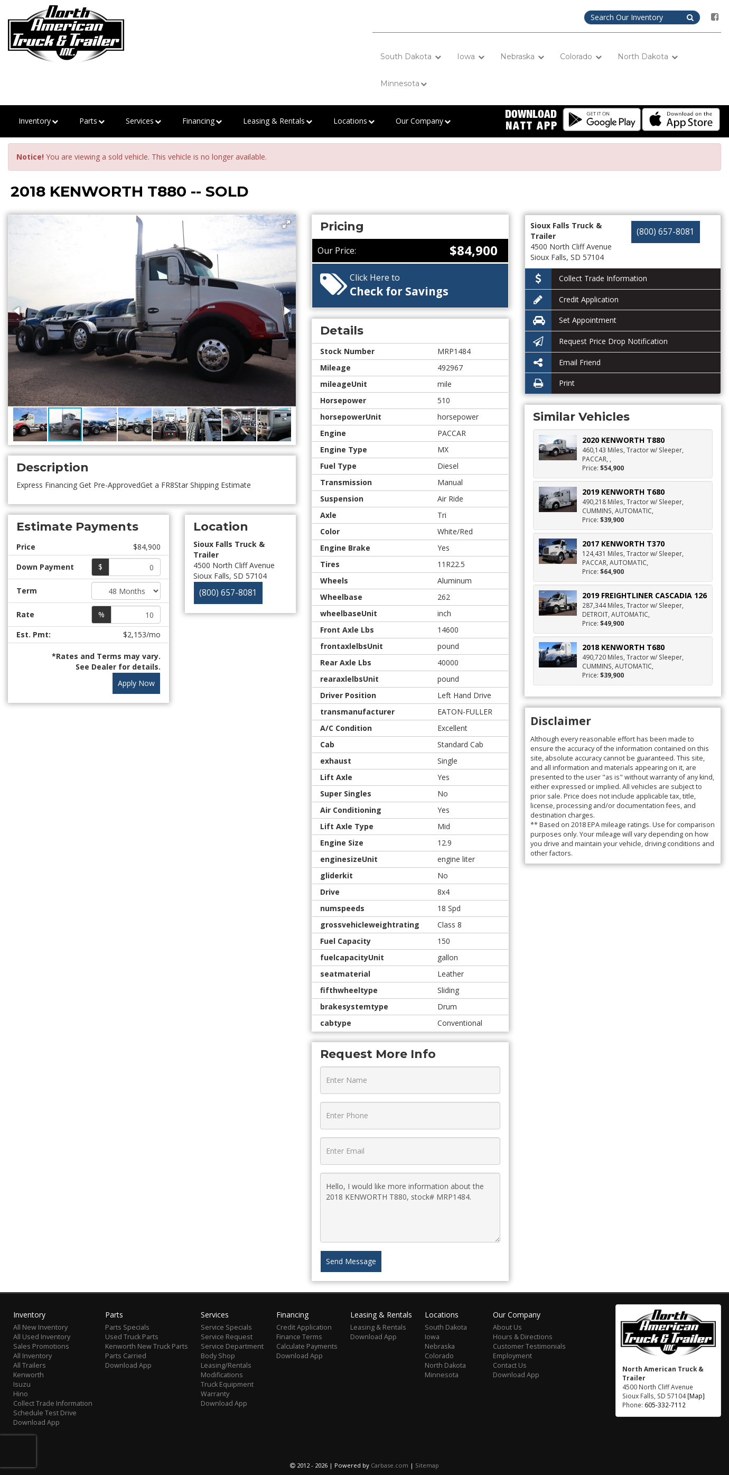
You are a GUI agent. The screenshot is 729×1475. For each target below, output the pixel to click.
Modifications (222, 1374)
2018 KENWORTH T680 (623, 647)
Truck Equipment (227, 1384)
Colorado (581, 56)
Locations (354, 121)
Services (143, 121)
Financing (202, 121)
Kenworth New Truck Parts (146, 1346)
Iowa (470, 56)
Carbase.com (389, 1465)
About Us (507, 1327)
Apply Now (136, 683)
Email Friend (563, 362)
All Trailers (29, 1365)
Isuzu (22, 1384)
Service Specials (226, 1327)
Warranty (215, 1393)
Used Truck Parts (131, 1336)
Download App (36, 1422)
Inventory (38, 121)
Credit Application (572, 300)
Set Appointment (570, 320)
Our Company (423, 121)
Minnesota (403, 83)
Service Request (227, 1336)
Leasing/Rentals (226, 1365)
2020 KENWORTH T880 (623, 440)
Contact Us (510, 1365)
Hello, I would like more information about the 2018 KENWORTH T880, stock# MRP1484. (410, 1207)
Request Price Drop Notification (596, 341)
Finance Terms (299, 1336)
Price (25, 547)
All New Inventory (40, 1327)
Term (26, 591)
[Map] (696, 1395)
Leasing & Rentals (277, 121)
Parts (92, 121)
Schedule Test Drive (45, 1412)
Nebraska (522, 56)
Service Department (232, 1346)
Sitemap (427, 1465)
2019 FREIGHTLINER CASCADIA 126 (644, 595)
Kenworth (28, 1374)
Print (550, 383)
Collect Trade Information (586, 278)
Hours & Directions (523, 1336)
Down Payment (45, 567)
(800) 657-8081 (228, 592)
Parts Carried (125, 1355)
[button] (286, 224)
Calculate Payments (307, 1346)
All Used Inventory (41, 1336)
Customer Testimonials (529, 1346)
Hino (20, 1393)
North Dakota (648, 56)
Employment (512, 1355)
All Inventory (32, 1355)
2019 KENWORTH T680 (623, 492)
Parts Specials (127, 1327)
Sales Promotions (41, 1346)
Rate (25, 614)
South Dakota (410, 56)
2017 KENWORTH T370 (623, 544)
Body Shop (218, 1355)
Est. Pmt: (33, 634)
